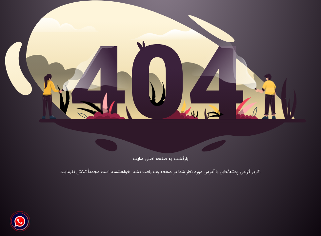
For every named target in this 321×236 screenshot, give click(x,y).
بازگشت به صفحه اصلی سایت (161, 158)
